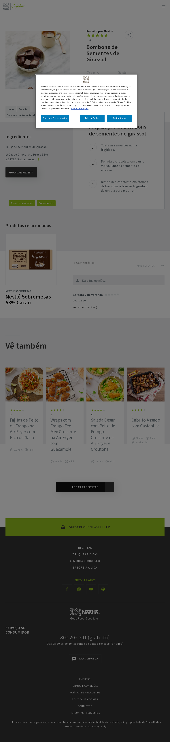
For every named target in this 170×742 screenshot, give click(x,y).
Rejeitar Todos (92, 118)
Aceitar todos (119, 118)
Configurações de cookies (55, 118)
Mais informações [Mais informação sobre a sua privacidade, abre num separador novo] (79, 108)
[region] (86, 101)
